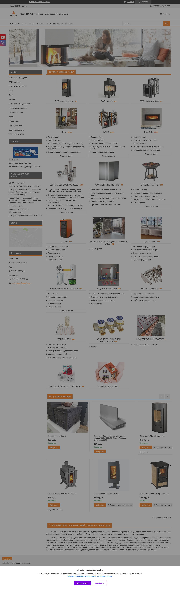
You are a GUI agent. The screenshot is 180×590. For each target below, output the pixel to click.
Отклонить (100, 583)
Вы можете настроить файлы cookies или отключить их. (89, 578)
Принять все (82, 583)
